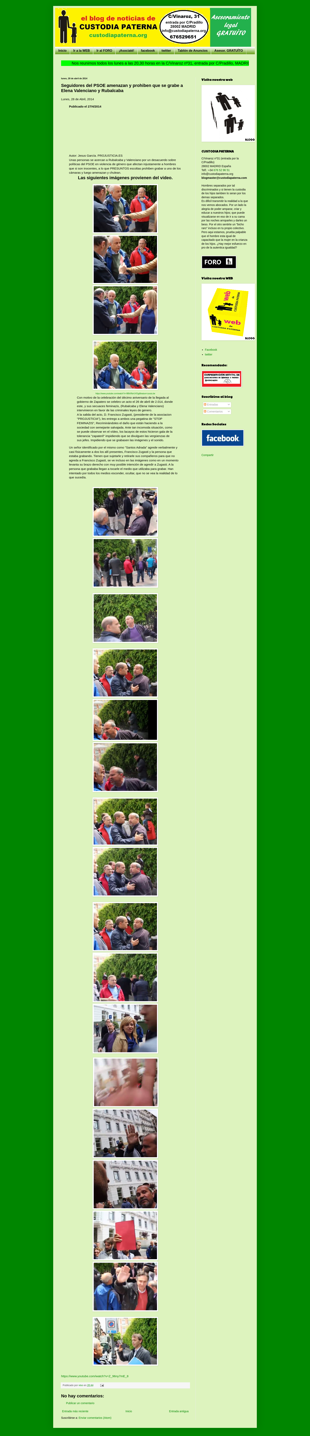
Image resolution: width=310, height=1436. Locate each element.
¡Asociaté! (126, 50)
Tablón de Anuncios (193, 50)
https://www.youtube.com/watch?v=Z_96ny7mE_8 (95, 1376)
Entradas (211, 404)
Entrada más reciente (75, 1411)
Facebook (211, 349)
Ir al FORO (104, 50)
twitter (166, 50)
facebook (148, 50)
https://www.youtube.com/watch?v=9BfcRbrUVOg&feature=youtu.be (125, 393)
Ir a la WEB (81, 50)
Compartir (207, 455)
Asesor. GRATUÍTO (228, 50)
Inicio (62, 50)
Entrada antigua (179, 1411)
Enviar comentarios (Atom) (95, 1417)
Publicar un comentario (80, 1403)
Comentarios (213, 411)
